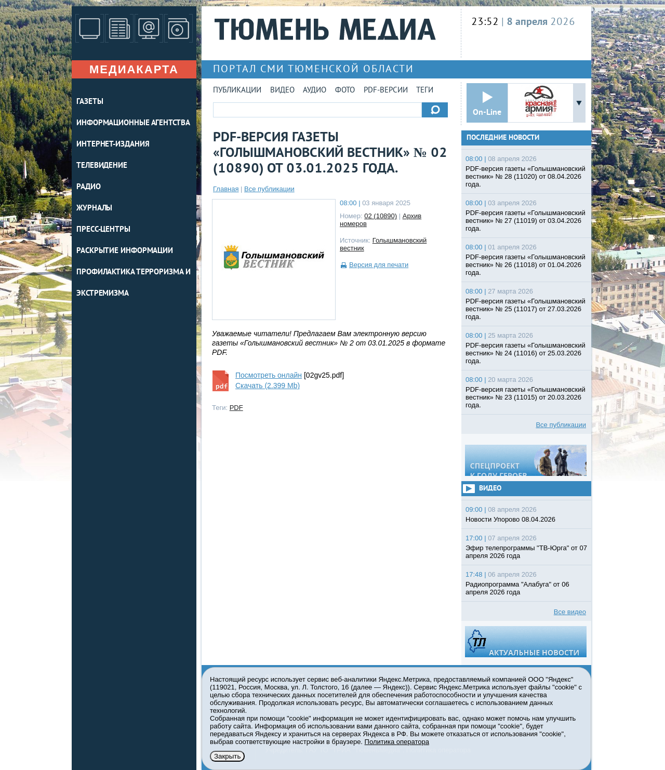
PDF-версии (386, 91)
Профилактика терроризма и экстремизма (133, 283)
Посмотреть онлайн (268, 375)
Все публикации (269, 189)
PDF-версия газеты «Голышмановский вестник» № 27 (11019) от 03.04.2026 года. (526, 220)
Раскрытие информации (124, 251)
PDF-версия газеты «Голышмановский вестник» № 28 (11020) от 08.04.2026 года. (526, 176)
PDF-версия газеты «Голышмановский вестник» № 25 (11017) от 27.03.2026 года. (526, 309)
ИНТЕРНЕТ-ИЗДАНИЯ (112, 145)
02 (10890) (380, 216)
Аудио (314, 91)
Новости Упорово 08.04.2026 (510, 519)
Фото (345, 91)
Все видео (570, 612)
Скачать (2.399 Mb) (267, 385)
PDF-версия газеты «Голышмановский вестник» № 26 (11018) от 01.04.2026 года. (526, 264)
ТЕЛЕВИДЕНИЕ (101, 166)
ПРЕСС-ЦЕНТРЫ (103, 230)
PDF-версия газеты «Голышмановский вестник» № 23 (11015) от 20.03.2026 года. (526, 397)
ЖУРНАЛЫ (94, 209)
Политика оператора (397, 742)
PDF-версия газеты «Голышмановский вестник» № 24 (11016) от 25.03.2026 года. (526, 353)
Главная (225, 189)
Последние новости (503, 138)
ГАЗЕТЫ (89, 102)
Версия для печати (378, 265)
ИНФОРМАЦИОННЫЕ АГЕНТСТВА (133, 123)
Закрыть (227, 756)
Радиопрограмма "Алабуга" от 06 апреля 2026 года (517, 588)
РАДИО (88, 187)
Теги (424, 91)
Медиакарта (134, 69)
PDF (236, 407)
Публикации (237, 91)
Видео (282, 91)
